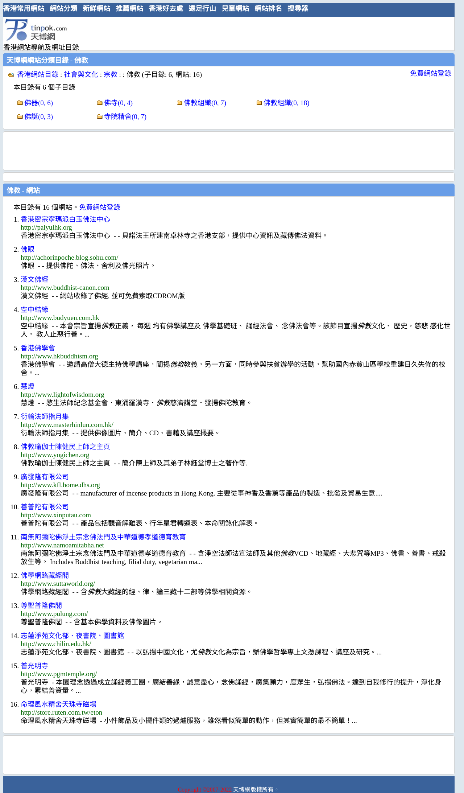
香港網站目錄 (37, 74)
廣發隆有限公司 (45, 477)
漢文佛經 (34, 279)
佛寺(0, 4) (118, 103)
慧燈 (27, 386)
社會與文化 (81, 74)
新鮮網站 (96, 8)
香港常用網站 (23, 8)
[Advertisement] (226, 33)
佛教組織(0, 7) (205, 103)
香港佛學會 (38, 348)
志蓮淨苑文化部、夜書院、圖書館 (72, 636)
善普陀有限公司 (45, 507)
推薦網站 (129, 8)
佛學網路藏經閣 (45, 575)
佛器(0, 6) (38, 103)
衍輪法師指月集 (45, 416)
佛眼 (27, 249)
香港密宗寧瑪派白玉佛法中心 (65, 219)
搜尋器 (297, 8)
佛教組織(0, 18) (287, 103)
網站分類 (63, 8)
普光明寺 (34, 666)
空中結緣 (34, 309)
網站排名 (268, 8)
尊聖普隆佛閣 (41, 605)
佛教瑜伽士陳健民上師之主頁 (65, 447)
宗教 (110, 74)
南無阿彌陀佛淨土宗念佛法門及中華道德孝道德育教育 (103, 537)
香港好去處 (166, 8)
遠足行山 (202, 8)
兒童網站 (235, 8)
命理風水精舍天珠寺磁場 (58, 704)
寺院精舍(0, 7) (125, 116)
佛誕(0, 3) (38, 116)
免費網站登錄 (430, 73)
